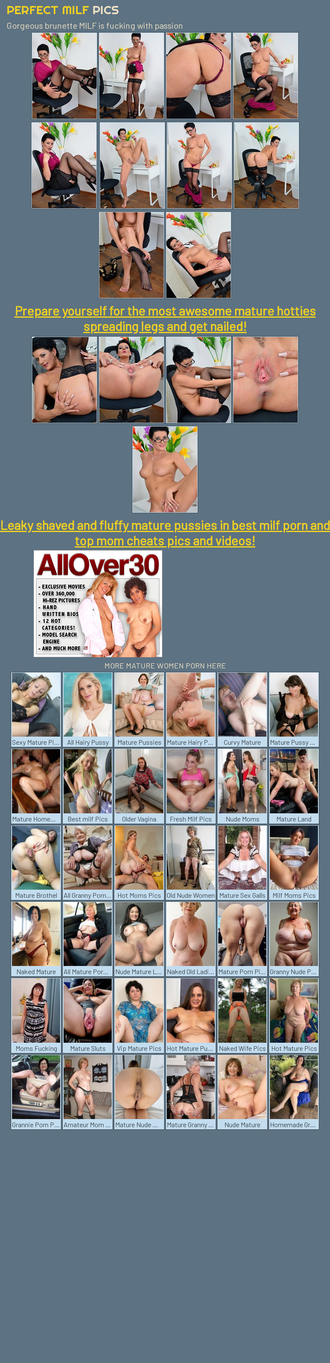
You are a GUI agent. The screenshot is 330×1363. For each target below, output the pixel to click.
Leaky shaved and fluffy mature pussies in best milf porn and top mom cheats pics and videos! (165, 532)
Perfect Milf (62, 9)
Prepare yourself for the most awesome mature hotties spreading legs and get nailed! (165, 318)
